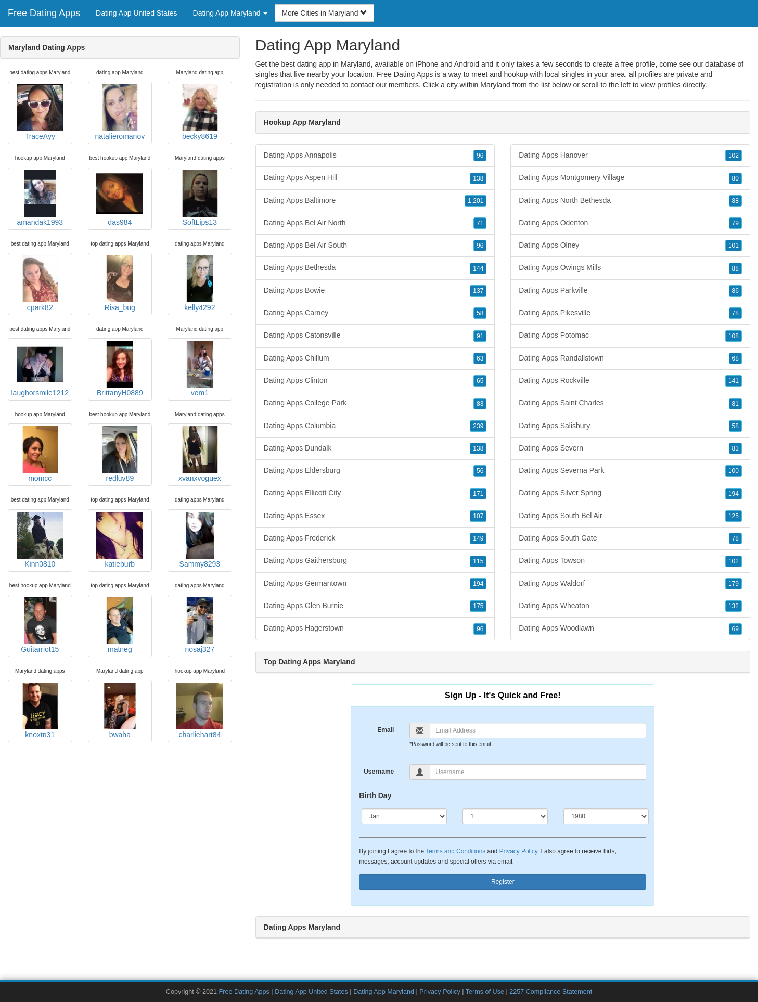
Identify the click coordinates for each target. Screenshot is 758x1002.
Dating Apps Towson (630, 561)
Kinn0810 (40, 540)
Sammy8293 (199, 540)
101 (733, 245)
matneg (119, 625)
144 (478, 268)
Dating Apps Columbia (375, 426)
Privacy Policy (518, 851)
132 (733, 606)
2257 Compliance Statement (550, 991)
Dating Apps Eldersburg (375, 471)
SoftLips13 (199, 198)
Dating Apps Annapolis (375, 155)
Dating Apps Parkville (630, 291)
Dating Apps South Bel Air (630, 516)
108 (733, 336)
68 (735, 358)
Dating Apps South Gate (630, 538)
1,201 (475, 200)
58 (480, 313)
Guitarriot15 (40, 625)
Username (379, 771)
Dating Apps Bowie (375, 291)
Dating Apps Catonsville (375, 335)
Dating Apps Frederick (375, 538)
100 (733, 470)
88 (735, 200)
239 (478, 426)
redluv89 (119, 454)
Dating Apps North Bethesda (630, 201)
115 (478, 561)
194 (478, 583)
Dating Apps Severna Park (630, 471)
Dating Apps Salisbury (630, 426)
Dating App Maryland (383, 991)
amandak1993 (40, 198)
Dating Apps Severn (630, 448)
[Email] (538, 730)
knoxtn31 (40, 711)
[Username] (538, 772)
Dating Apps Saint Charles (630, 403)
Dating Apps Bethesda (375, 268)
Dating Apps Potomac (630, 335)
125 (733, 516)
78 (735, 313)
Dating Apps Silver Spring (630, 493)
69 (735, 629)
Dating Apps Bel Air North (375, 223)
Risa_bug (119, 283)
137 (478, 290)
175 (478, 606)
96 (480, 155)
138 (478, 178)
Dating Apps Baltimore (375, 201)
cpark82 (40, 283)
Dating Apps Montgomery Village (630, 178)
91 (480, 336)
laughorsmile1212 (40, 369)
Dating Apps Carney (375, 313)
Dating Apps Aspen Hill (375, 178)
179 (733, 583)
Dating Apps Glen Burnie (375, 606)
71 (480, 223)
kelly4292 (199, 283)
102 (733, 155)
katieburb (119, 540)
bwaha (119, 711)
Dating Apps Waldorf (630, 583)
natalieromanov (120, 112)
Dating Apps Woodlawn (630, 628)
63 (480, 358)
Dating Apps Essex (375, 516)
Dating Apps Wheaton (630, 606)
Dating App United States (136, 13)
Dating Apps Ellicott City (375, 493)
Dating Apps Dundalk (375, 448)
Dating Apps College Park (375, 403)
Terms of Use (485, 991)
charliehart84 (199, 711)
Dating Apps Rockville (630, 381)
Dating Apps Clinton (375, 381)
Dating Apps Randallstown (630, 358)
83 (480, 403)
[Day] (505, 816)
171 (478, 493)
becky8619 (199, 112)
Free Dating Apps (44, 13)
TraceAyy (40, 112)
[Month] (404, 816)
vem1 (199, 369)
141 (733, 380)
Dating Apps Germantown (375, 583)
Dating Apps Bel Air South (375, 245)
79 (735, 223)
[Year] (606, 816)
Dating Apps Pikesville (630, 313)
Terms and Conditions (455, 851)
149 (478, 538)
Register (503, 881)
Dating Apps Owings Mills (630, 268)
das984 (119, 198)
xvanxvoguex (199, 454)
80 (735, 178)
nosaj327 (199, 625)
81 (735, 403)
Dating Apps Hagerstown (375, 628)
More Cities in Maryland (324, 13)
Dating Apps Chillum (375, 358)
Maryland (495, 85)
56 (480, 470)
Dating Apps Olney (630, 245)
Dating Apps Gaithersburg (375, 561)
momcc (40, 454)
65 (480, 380)
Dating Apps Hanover (630, 155)
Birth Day (375, 795)
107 (478, 516)
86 (735, 290)
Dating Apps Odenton (630, 223)
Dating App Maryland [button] (230, 13)
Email (385, 730)
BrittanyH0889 (119, 369)
